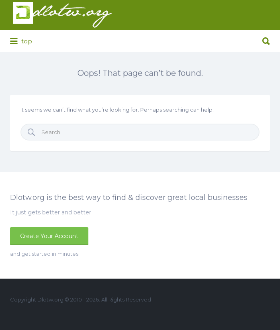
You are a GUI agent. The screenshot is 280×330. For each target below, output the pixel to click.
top (21, 41)
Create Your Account (49, 236)
